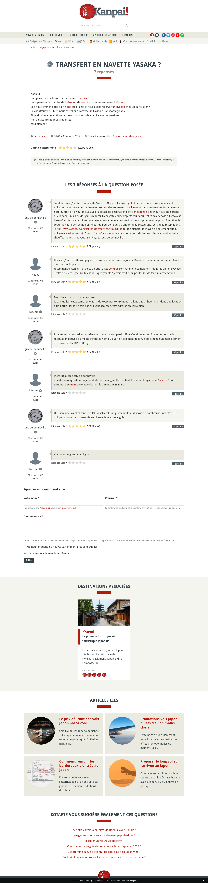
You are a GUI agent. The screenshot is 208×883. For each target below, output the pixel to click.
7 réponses (104, 72)
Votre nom (31, 498)
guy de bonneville (35, 217)
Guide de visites (57, 35)
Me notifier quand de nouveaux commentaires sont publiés (62, 546)
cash (69, 233)
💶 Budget (31, 41)
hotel (68, 106)
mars (73, 384)
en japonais (140, 211)
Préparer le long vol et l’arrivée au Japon (158, 763)
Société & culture (79, 35)
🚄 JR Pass (82, 41)
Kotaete (34, 47)
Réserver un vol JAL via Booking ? (103, 840)
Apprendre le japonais (105, 35)
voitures (113, 268)
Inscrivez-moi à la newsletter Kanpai (48, 553)
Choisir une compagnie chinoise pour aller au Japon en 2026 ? (104, 846)
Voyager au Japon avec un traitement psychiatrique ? (104, 835)
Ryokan (120, 106)
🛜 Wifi (113, 41)
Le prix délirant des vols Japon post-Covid (79, 721)
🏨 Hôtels (70, 41)
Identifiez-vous (48, 508)
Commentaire (33, 516)
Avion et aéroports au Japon (127, 136)
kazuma (42, 136)
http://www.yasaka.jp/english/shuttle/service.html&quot (88, 229)
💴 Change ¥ (45, 41)
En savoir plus (131, 880)
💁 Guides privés (98, 41)
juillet (131, 203)
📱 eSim (123, 41)
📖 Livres (163, 41)
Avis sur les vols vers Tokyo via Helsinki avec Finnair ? (104, 830)
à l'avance (161, 380)
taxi (70, 220)
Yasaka (84, 98)
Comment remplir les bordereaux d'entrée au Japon (79, 765)
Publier (29, 560)
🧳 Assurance (137, 41)
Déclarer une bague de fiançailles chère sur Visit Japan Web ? (104, 851)
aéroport (71, 102)
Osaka (84, 102)
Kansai (88, 632)
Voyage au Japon (35, 35)
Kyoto (119, 102)
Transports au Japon (66, 47)
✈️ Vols (58, 41)
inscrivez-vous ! (69, 508)
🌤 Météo (151, 41)
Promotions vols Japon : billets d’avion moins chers (159, 723)
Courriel (111, 498)
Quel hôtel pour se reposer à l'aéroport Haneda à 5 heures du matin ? (104, 857)
